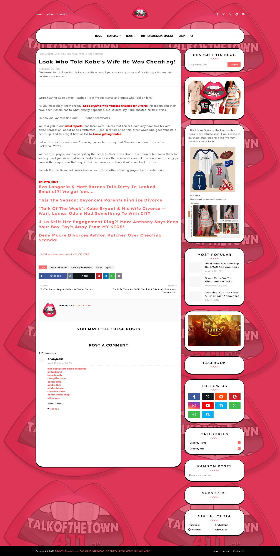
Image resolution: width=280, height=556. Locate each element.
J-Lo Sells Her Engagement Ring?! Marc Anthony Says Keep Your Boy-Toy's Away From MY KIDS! (108, 224)
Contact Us (238, 551)
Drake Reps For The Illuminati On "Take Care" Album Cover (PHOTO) (218, 280)
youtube (223, 529)
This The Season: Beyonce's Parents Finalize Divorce (100, 200)
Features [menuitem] (112, 36)
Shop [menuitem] (182, 36)
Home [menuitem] (98, 36)
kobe (99, 267)
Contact (62, 14)
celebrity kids (215, 448)
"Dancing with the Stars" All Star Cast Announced (222, 294)
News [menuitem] (129, 36)
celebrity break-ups (81, 267)
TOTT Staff (82, 305)
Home (39, 14)
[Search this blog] (208, 64)
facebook (195, 525)
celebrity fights (215, 442)
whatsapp (222, 525)
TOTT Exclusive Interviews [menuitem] (157, 36)
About (50, 14)
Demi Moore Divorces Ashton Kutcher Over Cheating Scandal (100, 237)
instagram (195, 529)
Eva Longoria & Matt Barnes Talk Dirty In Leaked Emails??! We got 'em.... (97, 189)
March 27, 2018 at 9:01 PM (60, 363)
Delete (58, 403)
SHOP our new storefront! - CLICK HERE (64, 254)
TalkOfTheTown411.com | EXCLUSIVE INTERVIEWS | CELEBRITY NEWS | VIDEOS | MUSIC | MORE (102, 551)
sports (49, 53)
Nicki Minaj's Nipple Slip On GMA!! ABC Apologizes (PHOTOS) (223, 265)
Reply (50, 403)
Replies (54, 409)
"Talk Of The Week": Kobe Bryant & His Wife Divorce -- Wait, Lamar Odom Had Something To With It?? (102, 211)
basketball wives (58, 267)
